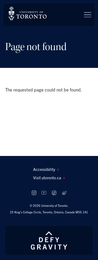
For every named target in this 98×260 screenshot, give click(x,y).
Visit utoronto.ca (49, 177)
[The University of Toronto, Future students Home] (28, 13)
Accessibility (46, 169)
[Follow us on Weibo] (64, 192)
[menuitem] (49, 169)
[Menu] (87, 14)
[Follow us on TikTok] (54, 192)
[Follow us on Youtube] (44, 192)
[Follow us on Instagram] (34, 192)
